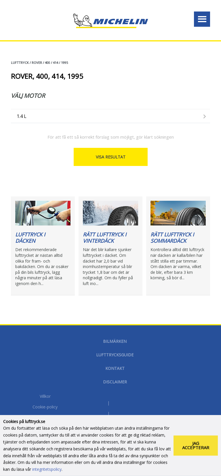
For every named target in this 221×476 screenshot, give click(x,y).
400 (47, 62)
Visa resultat (110, 157)
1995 (64, 62)
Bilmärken (115, 341)
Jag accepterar (195, 448)
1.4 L (21, 116)
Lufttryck (20, 62)
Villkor (45, 396)
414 (55, 62)
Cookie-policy (45, 407)
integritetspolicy (47, 471)
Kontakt (115, 368)
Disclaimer (115, 382)
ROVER (37, 62)
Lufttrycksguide (115, 355)
